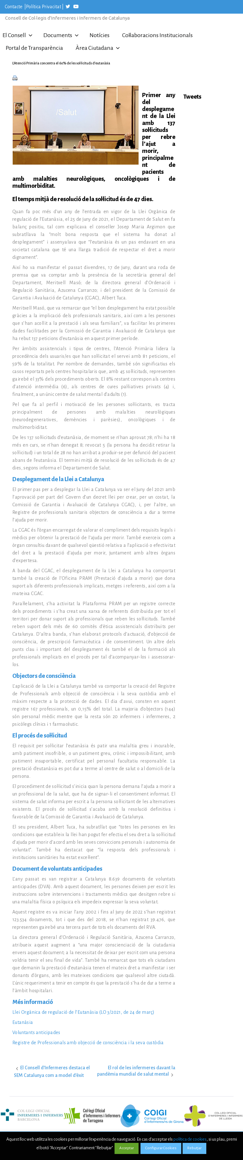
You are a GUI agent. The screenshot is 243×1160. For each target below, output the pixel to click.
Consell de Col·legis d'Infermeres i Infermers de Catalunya (67, 18)
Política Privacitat (43, 6)
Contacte (14, 6)
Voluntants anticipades (36, 1032)
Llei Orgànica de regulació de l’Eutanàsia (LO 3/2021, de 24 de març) (83, 1012)
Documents (57, 35)
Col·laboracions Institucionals (157, 35)
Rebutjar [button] (194, 1148)
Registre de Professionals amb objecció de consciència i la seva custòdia (88, 1042)
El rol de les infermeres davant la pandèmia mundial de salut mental (136, 1070)
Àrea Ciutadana (94, 48)
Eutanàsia (22, 1022)
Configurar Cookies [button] (161, 1148)
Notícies (99, 35)
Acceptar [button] (126, 1148)
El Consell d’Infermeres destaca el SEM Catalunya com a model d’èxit (52, 1071)
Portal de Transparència (34, 48)
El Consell (14, 35)
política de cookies (190, 1139)
